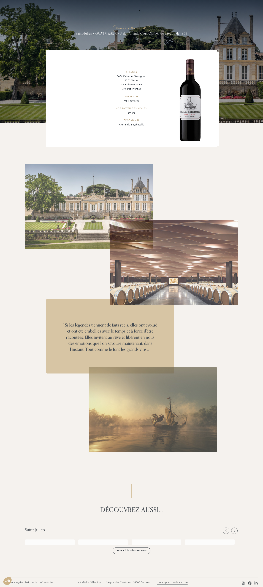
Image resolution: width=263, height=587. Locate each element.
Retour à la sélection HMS (131, 28)
